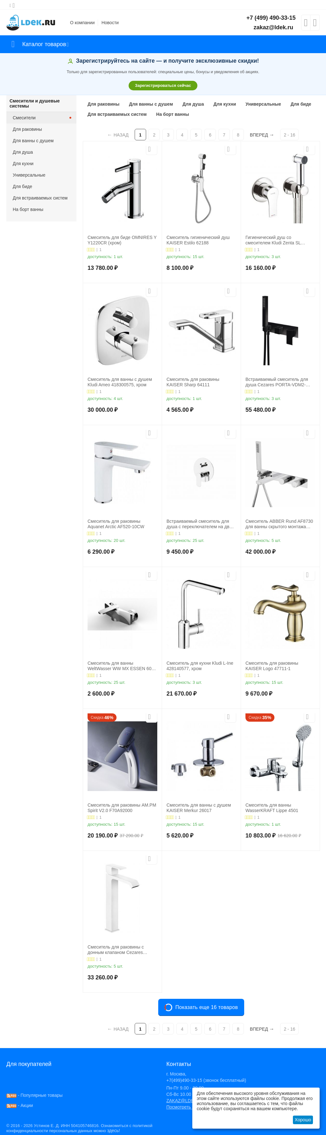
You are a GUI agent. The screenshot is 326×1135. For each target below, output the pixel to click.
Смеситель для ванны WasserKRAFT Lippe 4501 (271, 807)
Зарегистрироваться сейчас (163, 85)
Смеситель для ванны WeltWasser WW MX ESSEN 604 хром (121, 666)
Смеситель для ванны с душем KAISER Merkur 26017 (199, 807)
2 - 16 (289, 134)
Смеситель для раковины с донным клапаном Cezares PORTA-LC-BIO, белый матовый (121, 949)
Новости (110, 22)
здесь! (113, 1130)
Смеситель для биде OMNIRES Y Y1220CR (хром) (122, 240)
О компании (82, 22)
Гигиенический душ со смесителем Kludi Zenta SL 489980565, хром (273, 240)
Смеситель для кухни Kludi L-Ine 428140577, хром (200, 666)
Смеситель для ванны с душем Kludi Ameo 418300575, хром (120, 382)
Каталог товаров (44, 44)
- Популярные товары (34, 1095)
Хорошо (303, 1119)
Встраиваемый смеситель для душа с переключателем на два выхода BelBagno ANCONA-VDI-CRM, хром (200, 524)
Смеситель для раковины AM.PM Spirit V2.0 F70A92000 (122, 807)
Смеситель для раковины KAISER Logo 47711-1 (271, 666)
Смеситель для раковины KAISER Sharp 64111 (193, 382)
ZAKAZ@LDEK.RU (185, 1100)
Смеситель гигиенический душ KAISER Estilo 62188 (198, 240)
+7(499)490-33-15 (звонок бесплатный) (206, 1080)
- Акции (19, 1105)
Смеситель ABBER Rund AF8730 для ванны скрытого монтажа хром (279, 524)
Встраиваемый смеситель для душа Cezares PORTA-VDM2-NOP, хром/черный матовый (276, 382)
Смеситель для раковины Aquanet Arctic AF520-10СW (116, 524)
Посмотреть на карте (187, 1107)
